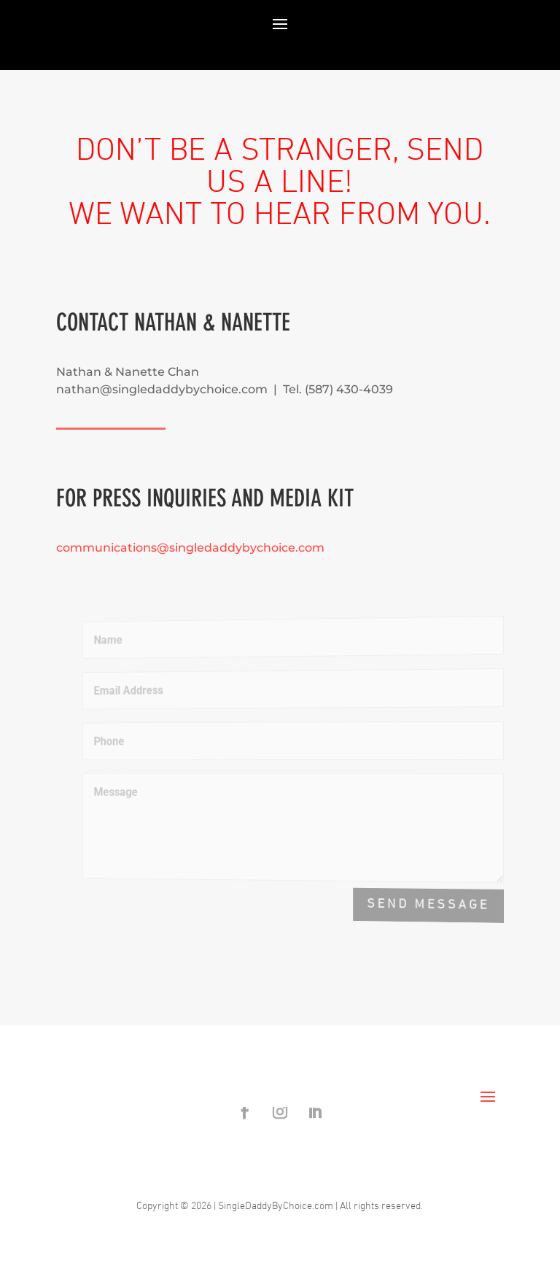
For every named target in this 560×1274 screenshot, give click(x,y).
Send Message (430, 905)
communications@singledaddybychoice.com (190, 548)
